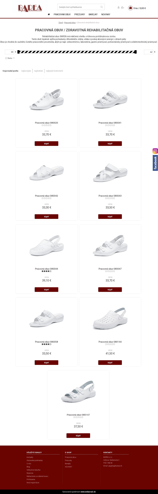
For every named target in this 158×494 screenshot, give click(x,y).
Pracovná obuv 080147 (78, 414)
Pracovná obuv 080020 (46, 122)
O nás (29, 464)
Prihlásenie (31, 479)
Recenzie (30, 473)
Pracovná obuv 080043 (110, 195)
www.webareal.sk (88, 492)
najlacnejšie (26, 71)
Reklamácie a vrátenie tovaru (37, 476)
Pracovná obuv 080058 (46, 341)
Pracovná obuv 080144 (110, 341)
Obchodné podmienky (35, 460)
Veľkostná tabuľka (33, 470)
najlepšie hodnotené (54, 71)
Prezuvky (79, 14)
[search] (101, 7)
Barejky (93, 14)
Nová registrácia (33, 483)
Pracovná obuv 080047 (110, 268)
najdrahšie (38, 71)
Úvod (61, 23)
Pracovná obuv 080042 (46, 195)
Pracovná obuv (62, 14)
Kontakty (30, 457)
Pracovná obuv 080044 (46, 268)
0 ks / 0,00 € (140, 8)
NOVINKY (105, 14)
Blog (28, 467)
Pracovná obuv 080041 (110, 122)
